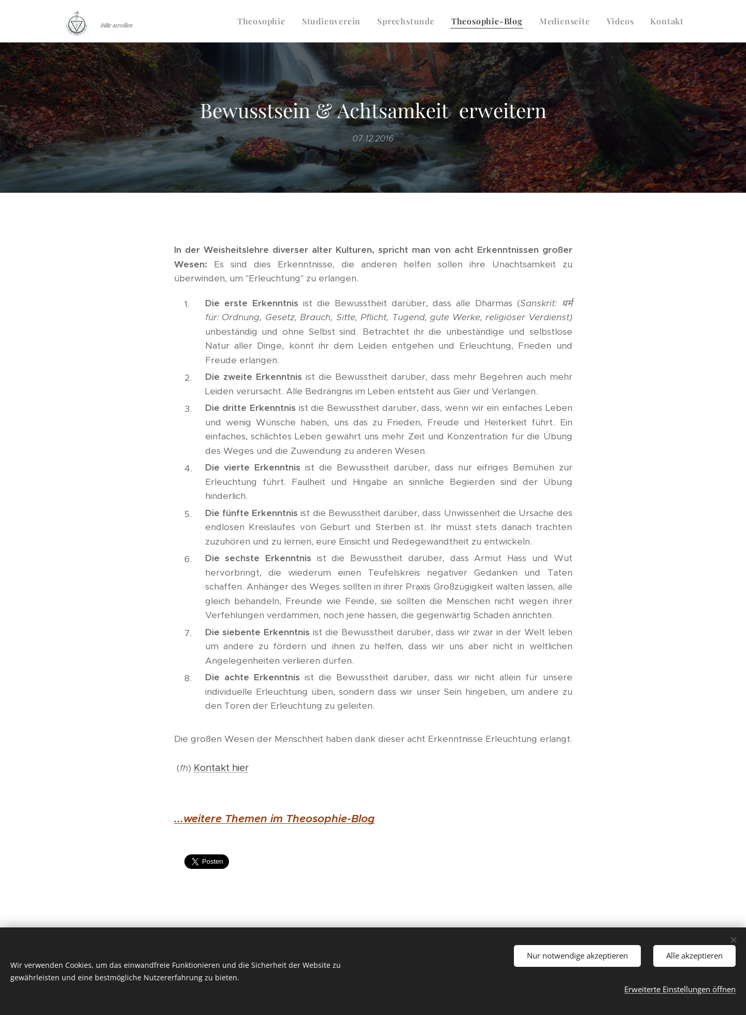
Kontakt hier (221, 768)
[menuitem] (264, 21)
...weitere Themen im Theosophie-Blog (274, 818)
